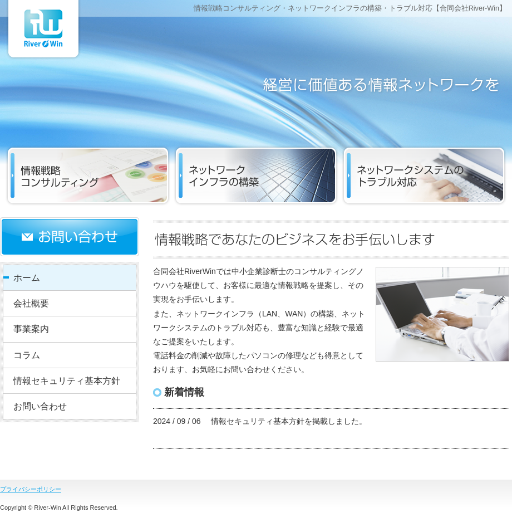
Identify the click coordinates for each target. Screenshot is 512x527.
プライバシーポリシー (30, 489)
